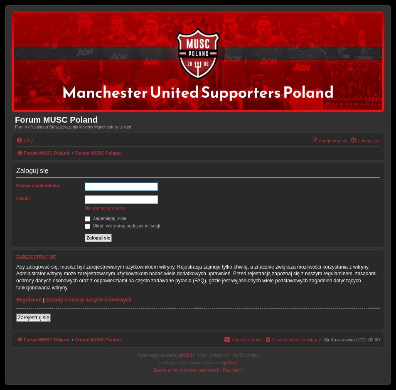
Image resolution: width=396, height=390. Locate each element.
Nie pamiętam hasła (105, 207)
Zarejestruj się (33, 318)
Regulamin (29, 300)
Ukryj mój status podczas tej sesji (122, 225)
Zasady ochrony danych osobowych (89, 300)
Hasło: (23, 198)
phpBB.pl (228, 362)
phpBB (186, 355)
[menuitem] (24, 141)
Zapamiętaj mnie (105, 218)
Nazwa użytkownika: (38, 185)
